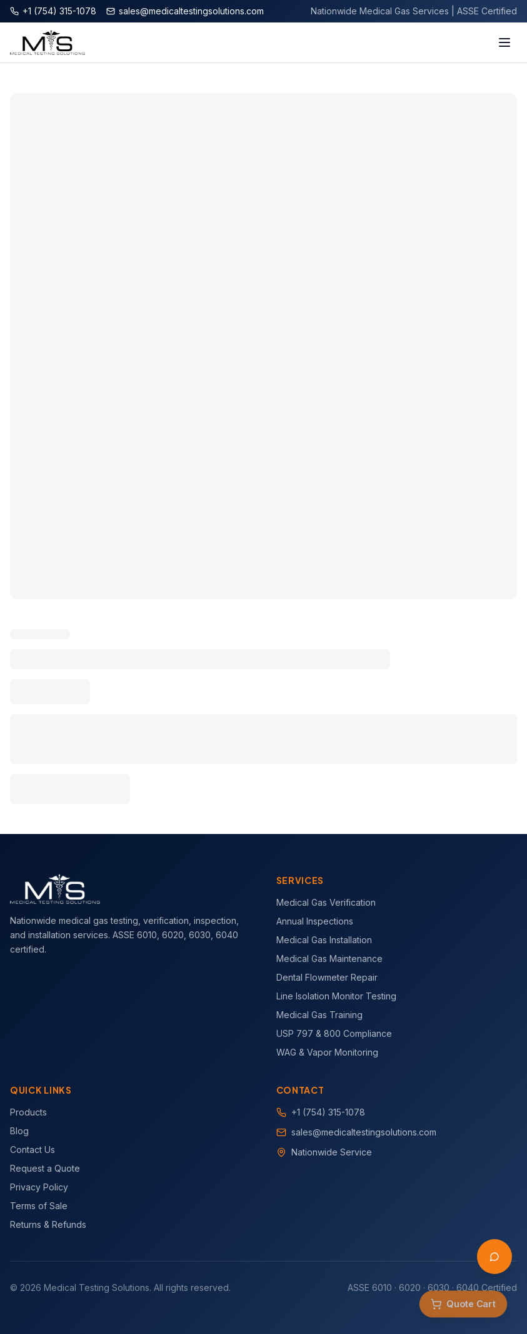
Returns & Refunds (48, 1224)
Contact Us (32, 1149)
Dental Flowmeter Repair (327, 977)
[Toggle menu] (504, 42)
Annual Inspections (314, 921)
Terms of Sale (39, 1205)
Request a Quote (45, 1168)
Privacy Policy (39, 1187)
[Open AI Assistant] (494, 1256)
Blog (19, 1131)
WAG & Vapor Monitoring (327, 1052)
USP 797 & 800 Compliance (334, 1033)
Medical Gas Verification (326, 902)
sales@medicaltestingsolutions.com (363, 1132)
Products (28, 1112)
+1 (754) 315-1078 (328, 1112)
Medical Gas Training (319, 1014)
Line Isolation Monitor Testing (336, 996)
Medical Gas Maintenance (329, 958)
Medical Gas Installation (324, 939)
